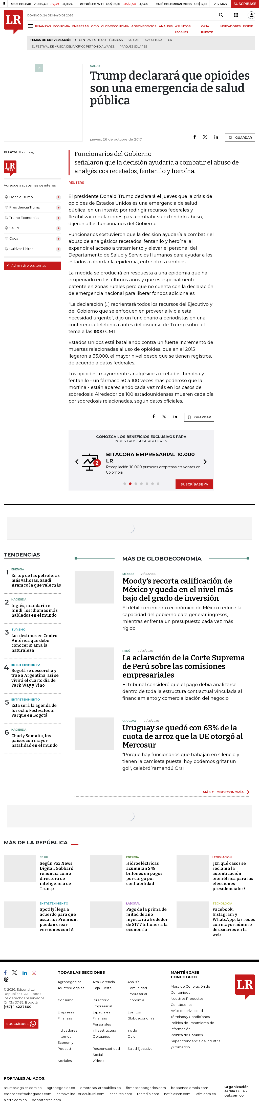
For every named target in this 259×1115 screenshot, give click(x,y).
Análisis (133, 982)
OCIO (95, 26)
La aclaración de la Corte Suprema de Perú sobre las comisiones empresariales (183, 666)
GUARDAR (240, 137)
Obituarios (101, 1036)
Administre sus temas (26, 265)
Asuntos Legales (71, 988)
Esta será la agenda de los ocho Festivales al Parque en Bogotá (34, 710)
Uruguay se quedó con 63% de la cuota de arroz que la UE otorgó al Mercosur (182, 736)
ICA (169, 40)
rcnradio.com (148, 1094)
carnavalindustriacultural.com (80, 1094)
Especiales (101, 1012)
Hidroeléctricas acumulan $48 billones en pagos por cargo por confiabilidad (144, 873)
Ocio (131, 1036)
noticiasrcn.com (177, 1094)
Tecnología (222, 903)
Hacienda (18, 599)
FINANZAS (43, 26)
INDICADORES (230, 26)
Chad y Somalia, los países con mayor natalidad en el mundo (34, 740)
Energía (17, 569)
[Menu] (31, 25)
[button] (75, 462)
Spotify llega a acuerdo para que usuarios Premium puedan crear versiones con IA (59, 919)
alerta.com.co (15, 1100)
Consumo (66, 1000)
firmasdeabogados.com (146, 1088)
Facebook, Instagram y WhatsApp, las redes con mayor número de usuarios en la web (233, 922)
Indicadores (67, 1030)
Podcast (64, 1049)
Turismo (18, 629)
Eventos (134, 1012)
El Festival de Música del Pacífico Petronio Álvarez (73, 46)
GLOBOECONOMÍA (115, 26)
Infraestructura (104, 1030)
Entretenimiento (25, 664)
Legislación (222, 857)
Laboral (133, 903)
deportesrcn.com (46, 1100)
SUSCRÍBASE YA (194, 484)
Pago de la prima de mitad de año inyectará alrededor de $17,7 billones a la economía (147, 919)
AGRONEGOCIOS (144, 26)
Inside (132, 1030)
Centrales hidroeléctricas (101, 40)
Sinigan (134, 40)
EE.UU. (44, 857)
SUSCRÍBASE (244, 4)
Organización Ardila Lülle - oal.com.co (236, 1091)
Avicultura (153, 40)
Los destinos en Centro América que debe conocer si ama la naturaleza (34, 643)
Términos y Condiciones (190, 1017)
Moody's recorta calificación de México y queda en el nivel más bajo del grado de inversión (177, 589)
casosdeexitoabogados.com (27, 1094)
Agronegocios (69, 982)
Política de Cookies (187, 1035)
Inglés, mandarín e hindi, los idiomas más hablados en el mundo (34, 610)
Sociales (65, 1061)
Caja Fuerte (102, 988)
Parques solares (133, 46)
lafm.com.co (206, 1094)
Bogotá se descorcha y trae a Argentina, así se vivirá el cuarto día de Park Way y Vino (35, 678)
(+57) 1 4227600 (17, 1007)
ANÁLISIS (166, 26)
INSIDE (248, 26)
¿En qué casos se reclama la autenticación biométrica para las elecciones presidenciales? (232, 876)
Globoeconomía (141, 1018)
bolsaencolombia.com (189, 1088)
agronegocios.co (61, 1088)
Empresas (66, 1012)
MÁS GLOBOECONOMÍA (223, 792)
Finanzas (65, 1018)
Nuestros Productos (187, 998)
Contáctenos (181, 1005)
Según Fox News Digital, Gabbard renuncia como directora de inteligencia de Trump (56, 876)
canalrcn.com (121, 1094)
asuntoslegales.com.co (23, 1088)
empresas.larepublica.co (100, 1088)
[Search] (221, 15)
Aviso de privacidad (187, 1011)
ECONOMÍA (61, 26)
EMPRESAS (80, 26)
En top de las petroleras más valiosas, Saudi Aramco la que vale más (36, 580)
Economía (135, 1000)
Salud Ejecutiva (140, 1049)
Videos (98, 1061)
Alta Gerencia (104, 982)
